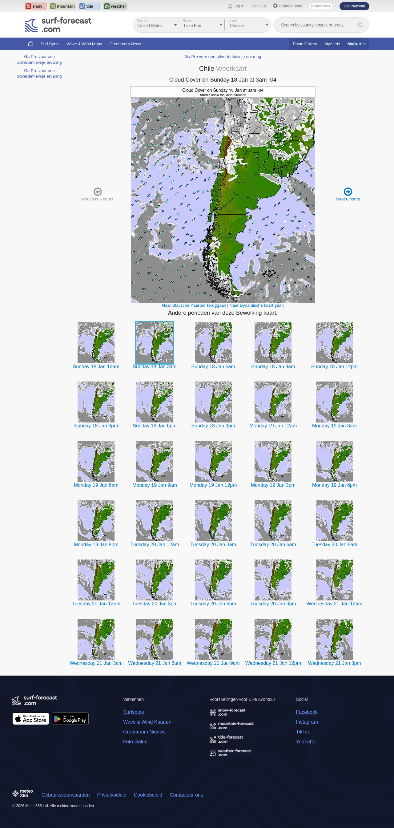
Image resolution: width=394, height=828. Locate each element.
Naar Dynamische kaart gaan (257, 305)
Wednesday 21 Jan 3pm (334, 663)
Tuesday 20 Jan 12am (155, 544)
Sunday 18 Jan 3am (154, 366)
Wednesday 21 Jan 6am (154, 663)
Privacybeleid (112, 795)
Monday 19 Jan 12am (273, 425)
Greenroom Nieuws (144, 731)
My (357, 43)
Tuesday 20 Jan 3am (213, 544)
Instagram (307, 722)
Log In (239, 6)
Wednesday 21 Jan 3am (96, 663)
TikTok (303, 731)
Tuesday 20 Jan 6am (273, 544)
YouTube (306, 741)
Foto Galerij (136, 741)
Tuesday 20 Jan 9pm (273, 603)
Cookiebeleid (148, 795)
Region (188, 20)
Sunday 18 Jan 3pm (96, 425)
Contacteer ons (186, 795)
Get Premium (354, 6)
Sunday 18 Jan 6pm (154, 425)
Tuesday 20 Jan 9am (334, 544)
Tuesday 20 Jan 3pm (155, 603)
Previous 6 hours (97, 194)
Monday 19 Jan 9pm (96, 544)
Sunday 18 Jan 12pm (334, 366)
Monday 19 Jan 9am (154, 485)
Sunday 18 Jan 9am (273, 366)
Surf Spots (50, 44)
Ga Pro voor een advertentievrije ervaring (223, 56)
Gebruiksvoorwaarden (66, 795)
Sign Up (259, 6)
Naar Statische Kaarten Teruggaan (194, 305)
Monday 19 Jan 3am (334, 425)
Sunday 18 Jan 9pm (213, 425)
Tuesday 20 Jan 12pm (96, 603)
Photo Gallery (305, 44)
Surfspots (133, 712)
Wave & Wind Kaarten (147, 722)
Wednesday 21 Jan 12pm (273, 663)
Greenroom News (125, 44)
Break (232, 20)
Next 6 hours (348, 194)
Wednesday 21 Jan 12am (334, 603)
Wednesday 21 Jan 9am (213, 663)
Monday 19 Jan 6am (96, 485)
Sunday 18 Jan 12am (96, 366)
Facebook (307, 712)
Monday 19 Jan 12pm (213, 485)
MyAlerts (332, 44)
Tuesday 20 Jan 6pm (213, 603)
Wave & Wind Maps (84, 44)
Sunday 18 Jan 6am (213, 366)
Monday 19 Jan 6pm (334, 485)
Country (142, 20)
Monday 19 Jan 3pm (273, 485)
